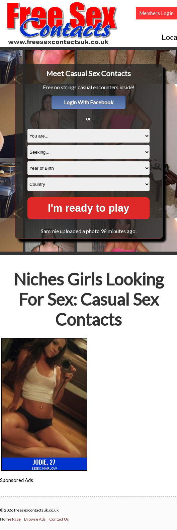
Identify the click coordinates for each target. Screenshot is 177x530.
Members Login (156, 13)
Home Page (10, 519)
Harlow (49, 468)
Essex (36, 468)
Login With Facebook (88, 102)
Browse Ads (35, 519)
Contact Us (59, 519)
